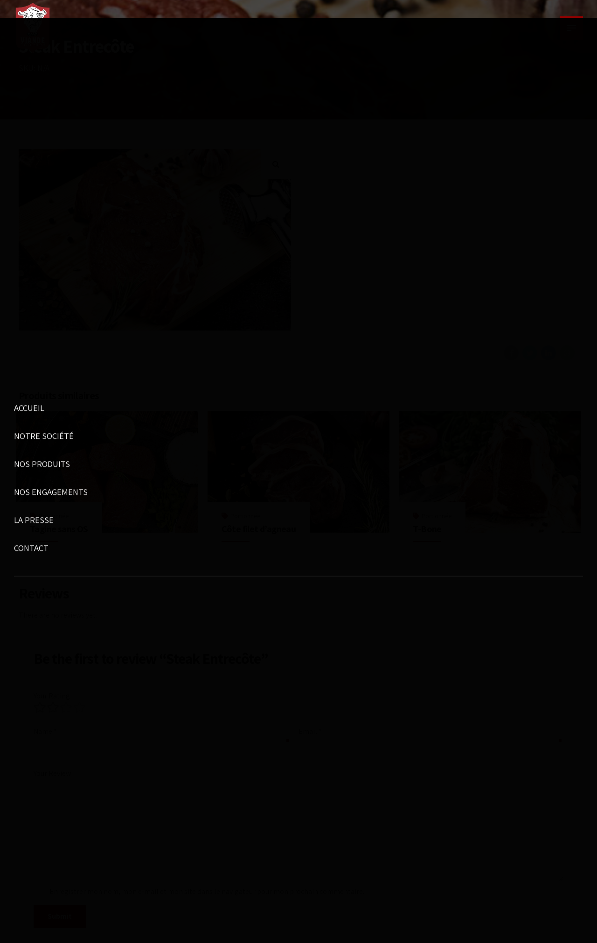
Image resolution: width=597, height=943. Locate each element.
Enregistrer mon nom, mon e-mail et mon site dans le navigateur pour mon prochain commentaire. (206, 891)
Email (310, 731)
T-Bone (427, 529)
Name (45, 731)
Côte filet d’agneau (259, 529)
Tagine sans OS (59, 529)
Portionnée (54, 516)
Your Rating (52, 696)
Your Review (52, 773)
